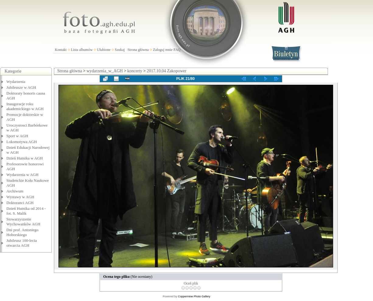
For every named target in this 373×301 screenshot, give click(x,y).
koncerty (134, 71)
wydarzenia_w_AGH (104, 71)
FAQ (177, 50)
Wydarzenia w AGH (22, 174)
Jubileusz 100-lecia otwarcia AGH (21, 243)
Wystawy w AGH (20, 197)
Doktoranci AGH (19, 202)
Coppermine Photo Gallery (194, 296)
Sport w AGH (17, 136)
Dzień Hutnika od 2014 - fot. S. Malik (26, 211)
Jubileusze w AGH (21, 87)
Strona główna (138, 50)
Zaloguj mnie (162, 50)
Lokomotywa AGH (21, 141)
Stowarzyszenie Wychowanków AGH (23, 221)
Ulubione (104, 50)
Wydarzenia (15, 81)
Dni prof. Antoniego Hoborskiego (22, 232)
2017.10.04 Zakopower (166, 71)
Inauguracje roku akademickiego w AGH (25, 106)
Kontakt (61, 50)
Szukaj (120, 50)
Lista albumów (82, 50)
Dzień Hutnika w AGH (24, 158)
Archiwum (14, 191)
